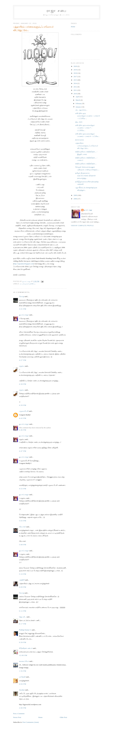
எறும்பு (22, 366)
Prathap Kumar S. (25, 630)
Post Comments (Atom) (31, 722)
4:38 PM (22, 384)
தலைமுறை (79, 140)
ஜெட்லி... (22, 617)
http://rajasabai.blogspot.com (24, 264)
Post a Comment (18, 714)
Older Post (63, 717)
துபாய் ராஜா (24, 315)
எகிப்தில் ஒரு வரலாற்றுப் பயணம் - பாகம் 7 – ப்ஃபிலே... (85, 127)
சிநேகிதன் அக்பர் (25, 648)
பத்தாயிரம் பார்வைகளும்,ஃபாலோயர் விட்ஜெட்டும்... (86, 145)
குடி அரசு (78, 122)
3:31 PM (22, 309)
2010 (75, 94)
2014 (75, 83)
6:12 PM (22, 611)
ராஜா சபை (57, 11)
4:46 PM (22, 430)
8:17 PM (22, 624)
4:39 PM (22, 405)
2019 (75, 70)
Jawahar (22, 690)
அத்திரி (22, 580)
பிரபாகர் (22, 527)
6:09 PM (22, 587)
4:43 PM (22, 418)
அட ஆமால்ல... (81, 110)
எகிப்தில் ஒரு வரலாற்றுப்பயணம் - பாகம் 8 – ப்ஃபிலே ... (87, 115)
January (78, 107)
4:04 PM (22, 684)
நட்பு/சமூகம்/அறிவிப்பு (27, 284)
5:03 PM (22, 521)
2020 (75, 66)
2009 (75, 195)
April (78, 97)
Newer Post (17, 717)
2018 (75, 73)
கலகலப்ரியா (24, 661)
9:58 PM (22, 642)
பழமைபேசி (23, 411)
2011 (75, 90)
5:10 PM (22, 574)
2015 (75, 80)
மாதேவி (22, 677)
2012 (75, 87)
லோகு (21, 296)
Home (40, 717)
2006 (75, 199)
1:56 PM (22, 671)
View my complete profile (82, 225)
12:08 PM (23, 655)
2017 (75, 77)
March (78, 100)
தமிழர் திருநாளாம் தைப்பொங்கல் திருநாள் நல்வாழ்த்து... (85, 175)
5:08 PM (22, 545)
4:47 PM (22, 451)
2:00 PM (22, 708)
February (79, 103)
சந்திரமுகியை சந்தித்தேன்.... (85, 164)
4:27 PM (22, 360)
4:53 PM (22, 489)
